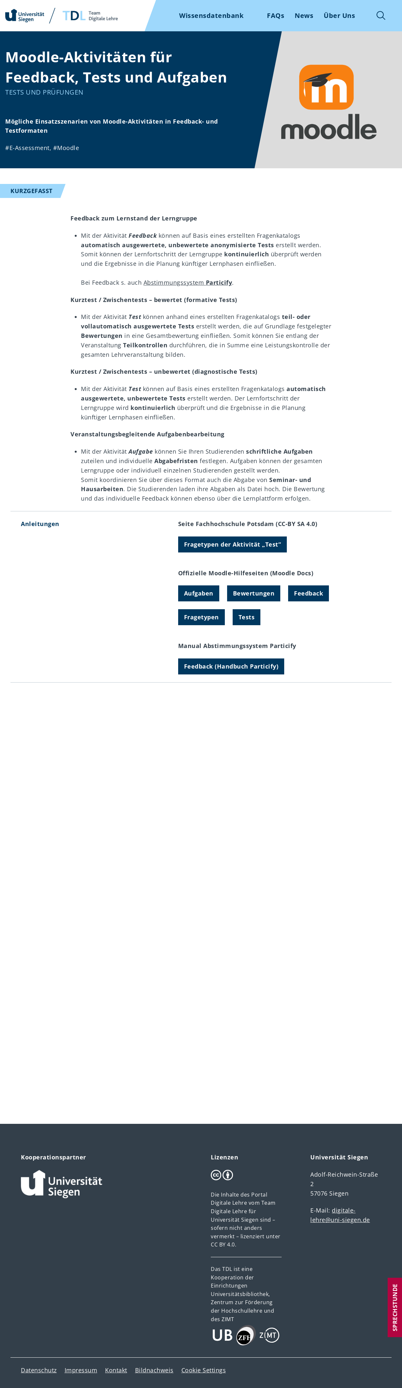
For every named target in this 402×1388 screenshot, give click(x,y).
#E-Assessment (27, 148)
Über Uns (339, 15)
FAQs (275, 15)
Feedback (308, 593)
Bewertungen (254, 593)
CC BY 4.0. (223, 1244)
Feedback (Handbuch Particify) (231, 666)
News (304, 15)
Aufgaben (198, 593)
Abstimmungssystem (188, 282)
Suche (381, 15)
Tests (247, 617)
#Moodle (66, 148)
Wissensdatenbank (211, 15)
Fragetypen (201, 617)
